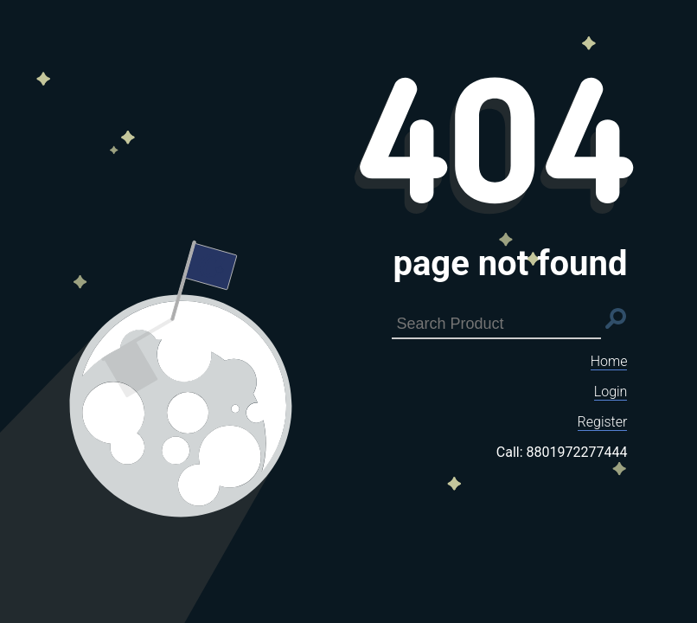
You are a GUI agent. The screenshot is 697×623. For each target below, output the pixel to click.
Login (611, 391)
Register (603, 422)
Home (609, 361)
